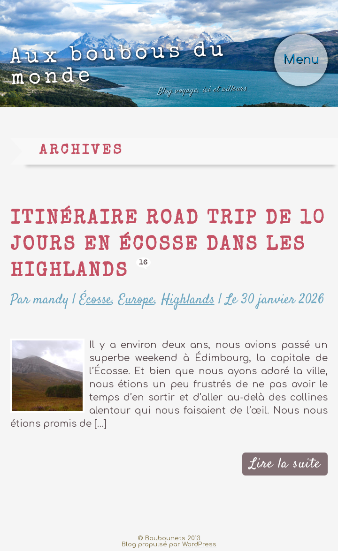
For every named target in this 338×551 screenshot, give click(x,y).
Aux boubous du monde (128, 70)
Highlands (188, 299)
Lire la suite (285, 464)
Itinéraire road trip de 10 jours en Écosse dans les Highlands (168, 245)
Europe (136, 299)
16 (143, 262)
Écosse (95, 299)
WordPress (199, 544)
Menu (301, 59)
